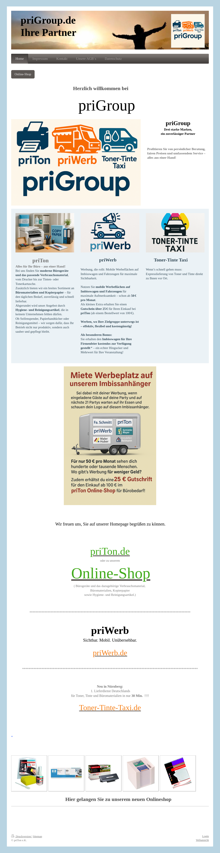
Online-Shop (23, 74)
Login (205, 836)
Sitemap (37, 836)
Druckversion (21, 836)
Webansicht (202, 840)
